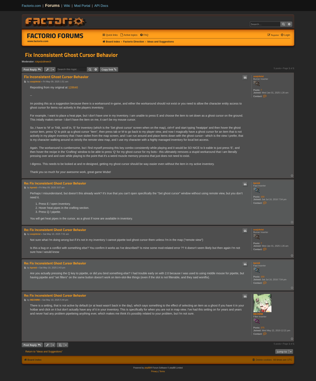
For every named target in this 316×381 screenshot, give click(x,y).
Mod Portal (82, 5)
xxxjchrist (258, 76)
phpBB (147, 368)
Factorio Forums (55, 36)
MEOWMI (258, 314)
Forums (52, 5)
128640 (73, 87)
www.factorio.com (37, 41)
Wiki (67, 5)
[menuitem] (128, 35)
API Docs (101, 5)
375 (262, 327)
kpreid (256, 183)
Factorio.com (31, 5)
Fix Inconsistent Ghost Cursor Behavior (71, 55)
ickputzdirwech (43, 61)
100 (262, 197)
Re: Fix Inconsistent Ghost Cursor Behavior (55, 183)
